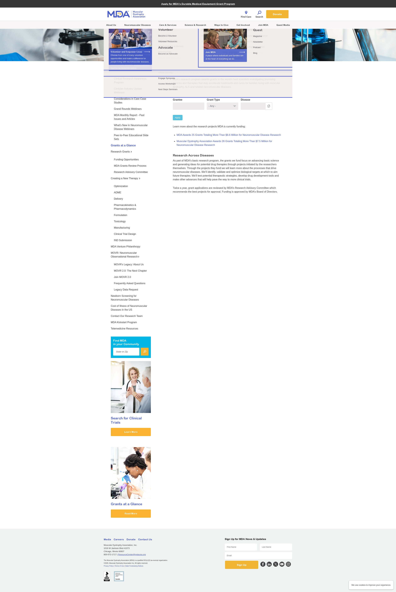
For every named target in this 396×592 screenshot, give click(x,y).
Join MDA (263, 25)
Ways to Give (221, 25)
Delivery (118, 198)
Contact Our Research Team (127, 316)
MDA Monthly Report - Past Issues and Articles (129, 117)
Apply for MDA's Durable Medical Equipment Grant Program (198, 3)
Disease (245, 99)
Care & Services (167, 25)
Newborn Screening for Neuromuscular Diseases (125, 298)
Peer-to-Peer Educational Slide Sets (131, 137)
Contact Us (145, 539)
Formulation (120, 215)
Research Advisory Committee (131, 172)
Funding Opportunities (126, 159)
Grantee (177, 99)
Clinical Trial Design (125, 234)
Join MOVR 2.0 (122, 277)
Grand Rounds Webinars (128, 109)
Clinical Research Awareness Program (130, 80)
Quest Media (283, 25)
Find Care (246, 13)
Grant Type (213, 99)
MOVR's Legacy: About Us (129, 264)
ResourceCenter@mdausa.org (132, 554)
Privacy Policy (108, 566)
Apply (177, 117)
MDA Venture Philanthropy (125, 246)
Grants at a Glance (123, 145)
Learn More (131, 432)
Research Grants (121, 151)
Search (259, 13)
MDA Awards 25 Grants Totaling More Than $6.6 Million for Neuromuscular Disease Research (229, 135)
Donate (277, 14)
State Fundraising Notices (134, 566)
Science (195, 25)
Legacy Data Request (126, 289)
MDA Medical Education (125, 70)
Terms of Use (119, 566)
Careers (119, 539)
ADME (117, 192)
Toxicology (120, 221)
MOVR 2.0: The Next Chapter (130, 270)
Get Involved (243, 25)
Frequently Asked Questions (129, 283)
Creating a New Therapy (125, 178)
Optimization (121, 186)
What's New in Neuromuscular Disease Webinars (131, 127)
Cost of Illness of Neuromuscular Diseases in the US (129, 308)
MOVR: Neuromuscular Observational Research (125, 255)
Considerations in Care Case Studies (130, 100)
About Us (111, 25)
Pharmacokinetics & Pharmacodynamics (125, 207)
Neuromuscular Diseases (137, 25)
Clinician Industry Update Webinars (128, 90)
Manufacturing (122, 227)
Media (107, 539)
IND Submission (123, 240)
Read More (131, 513)
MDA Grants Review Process (130, 165)
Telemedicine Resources (124, 328)
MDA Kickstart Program (124, 322)
